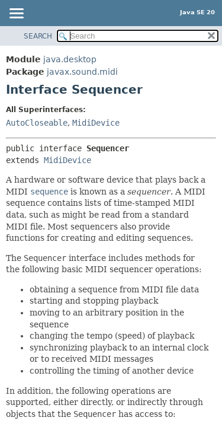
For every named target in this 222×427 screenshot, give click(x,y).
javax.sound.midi (82, 72)
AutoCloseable (36, 123)
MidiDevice (96, 123)
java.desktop (69, 59)
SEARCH (38, 36)
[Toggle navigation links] (16, 14)
